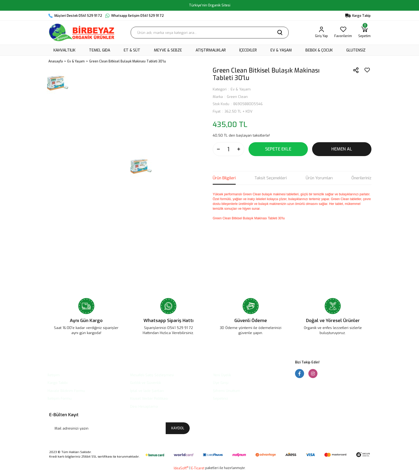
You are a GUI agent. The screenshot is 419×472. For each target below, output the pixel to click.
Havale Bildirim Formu (66, 390)
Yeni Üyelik (222, 375)
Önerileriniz (361, 178)
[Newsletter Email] (119, 428)
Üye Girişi (220, 382)
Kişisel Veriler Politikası (149, 398)
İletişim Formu (60, 398)
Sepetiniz (220, 398)
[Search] (210, 32)
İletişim (54, 375)
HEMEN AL (341, 149)
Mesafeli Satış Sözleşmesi (152, 375)
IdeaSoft (181, 468)
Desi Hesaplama (144, 406)
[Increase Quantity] (238, 149)
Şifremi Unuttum (226, 390)
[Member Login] (321, 32)
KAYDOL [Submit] (177, 428)
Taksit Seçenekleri (270, 178)
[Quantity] (228, 149)
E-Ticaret (197, 468)
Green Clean (237, 96)
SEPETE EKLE (278, 149)
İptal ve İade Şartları (147, 390)
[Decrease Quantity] (218, 149)
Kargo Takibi (58, 382)
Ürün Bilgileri (224, 178)
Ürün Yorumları (319, 178)
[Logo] (81, 32)
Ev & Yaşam (241, 89)
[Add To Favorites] (367, 70)
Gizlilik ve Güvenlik (145, 382)
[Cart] (364, 32)
